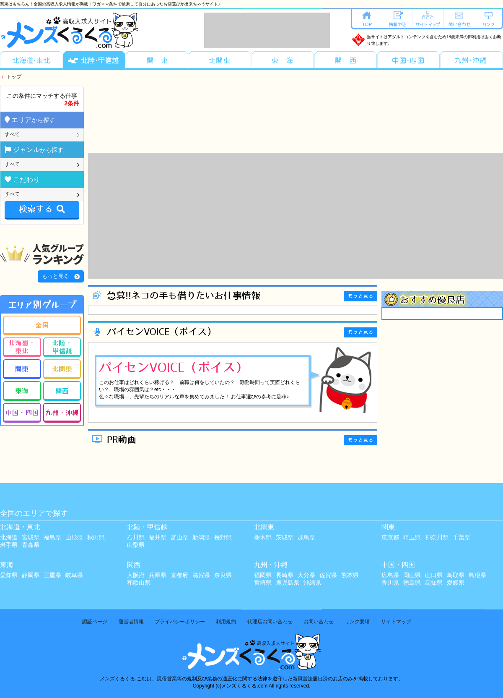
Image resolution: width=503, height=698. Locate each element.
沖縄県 (312, 582)
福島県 (52, 537)
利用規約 (226, 622)
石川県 (136, 537)
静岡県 (30, 575)
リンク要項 (357, 622)
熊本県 (350, 575)
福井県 (157, 537)
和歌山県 (138, 582)
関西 (62, 390)
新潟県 (201, 537)
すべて (12, 134)
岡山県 (412, 575)
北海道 (9, 537)
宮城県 (30, 537)
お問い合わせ (318, 622)
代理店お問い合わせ (270, 622)
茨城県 (284, 537)
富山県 (179, 537)
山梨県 (136, 544)
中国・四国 (22, 412)
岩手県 (9, 544)
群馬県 (306, 537)
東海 (22, 390)
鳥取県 (455, 575)
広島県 (390, 575)
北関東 (62, 368)
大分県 (306, 575)
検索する (42, 209)
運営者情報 (131, 622)
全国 (42, 325)
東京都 (390, 537)
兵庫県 (157, 575)
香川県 (390, 582)
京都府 (179, 575)
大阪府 (136, 575)
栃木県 (263, 537)
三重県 (52, 575)
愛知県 (9, 575)
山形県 (74, 537)
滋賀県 (201, 575)
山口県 (434, 575)
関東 (22, 368)
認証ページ (94, 622)
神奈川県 (437, 537)
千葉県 (461, 537)
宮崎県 (263, 582)
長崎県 (284, 575)
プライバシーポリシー (180, 622)
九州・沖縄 (62, 412)
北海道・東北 (21, 346)
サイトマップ (396, 622)
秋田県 (96, 537)
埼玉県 (412, 537)
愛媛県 (455, 582)
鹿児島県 (287, 582)
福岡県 (263, 575)
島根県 (477, 575)
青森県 (30, 544)
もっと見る (55, 276)
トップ (13, 77)
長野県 (223, 537)
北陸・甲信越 (62, 346)
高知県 (434, 582)
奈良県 (223, 575)
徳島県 (412, 582)
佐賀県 (328, 575)
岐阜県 (74, 575)
